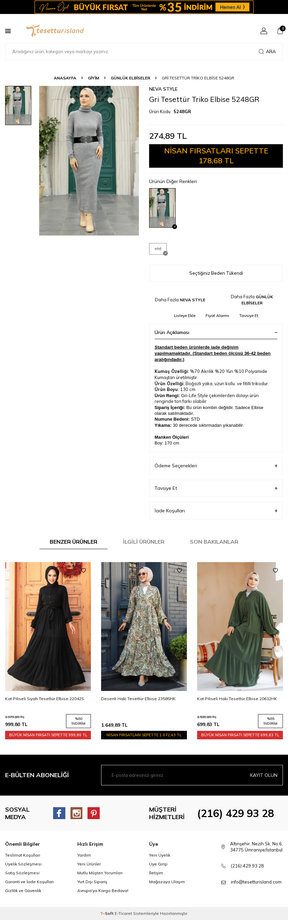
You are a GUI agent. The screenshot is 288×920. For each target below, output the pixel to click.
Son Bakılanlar (214, 541)
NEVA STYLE (163, 89)
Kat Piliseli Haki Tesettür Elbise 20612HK (237, 698)
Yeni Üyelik (159, 855)
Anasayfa (65, 77)
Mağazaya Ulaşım (167, 881)
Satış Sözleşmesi (22, 872)
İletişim (156, 872)
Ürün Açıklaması (216, 332)
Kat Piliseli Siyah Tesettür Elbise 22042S (44, 698)
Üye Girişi (158, 863)
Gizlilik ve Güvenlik (23, 890)
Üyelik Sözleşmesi (23, 863)
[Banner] (144, 7)
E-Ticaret (123, 913)
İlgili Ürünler (143, 541)
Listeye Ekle (184, 315)
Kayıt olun (263, 775)
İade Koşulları (216, 511)
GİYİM (93, 77)
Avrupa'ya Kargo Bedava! (102, 890)
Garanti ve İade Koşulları (29, 881)
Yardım (84, 855)
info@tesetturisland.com (256, 882)
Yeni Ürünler (89, 863)
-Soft (107, 913)
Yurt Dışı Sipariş (92, 881)
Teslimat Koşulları (22, 855)
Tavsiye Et (248, 315)
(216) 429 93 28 (235, 813)
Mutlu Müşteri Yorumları (100, 872)
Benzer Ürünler (73, 541)
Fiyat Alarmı (217, 315)
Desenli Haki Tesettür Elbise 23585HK (138, 698)
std (161, 250)
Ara (267, 51)
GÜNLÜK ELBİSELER (130, 77)
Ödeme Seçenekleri (216, 466)
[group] (89, 161)
